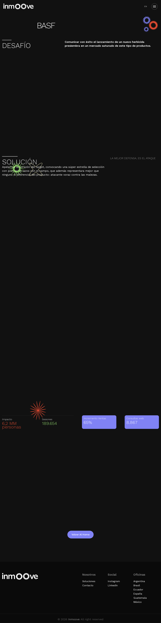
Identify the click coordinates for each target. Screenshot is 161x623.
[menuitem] (145, 6)
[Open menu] (154, 6)
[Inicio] (18, 6)
